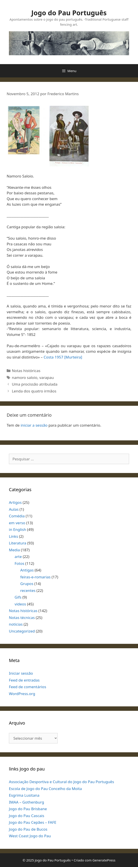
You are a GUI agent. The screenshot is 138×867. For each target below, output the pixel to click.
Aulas (13, 509)
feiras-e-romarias (35, 576)
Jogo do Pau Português (69, 12)
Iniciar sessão (21, 673)
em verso (17, 522)
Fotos (19, 563)
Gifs (18, 597)
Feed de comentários (27, 686)
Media (14, 549)
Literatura (17, 543)
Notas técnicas (22, 617)
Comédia (17, 515)
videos (20, 604)
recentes (27, 590)
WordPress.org (22, 693)
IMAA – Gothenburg (26, 802)
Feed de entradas (24, 680)
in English (17, 529)
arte (18, 556)
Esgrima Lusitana (24, 795)
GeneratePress (103, 860)
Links (13, 536)
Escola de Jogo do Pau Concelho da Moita (45, 788)
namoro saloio (24, 377)
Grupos (26, 583)
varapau (46, 377)
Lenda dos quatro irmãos (34, 391)
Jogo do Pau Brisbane (28, 808)
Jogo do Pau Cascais (26, 815)
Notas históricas (26, 370)
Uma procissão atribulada (34, 384)
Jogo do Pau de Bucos (28, 829)
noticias (16, 624)
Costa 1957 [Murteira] (63, 357)
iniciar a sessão (34, 425)
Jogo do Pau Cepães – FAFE (32, 822)
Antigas (27, 570)
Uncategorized (22, 631)
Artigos (15, 502)
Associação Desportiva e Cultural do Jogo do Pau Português (61, 781)
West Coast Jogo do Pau (30, 835)
